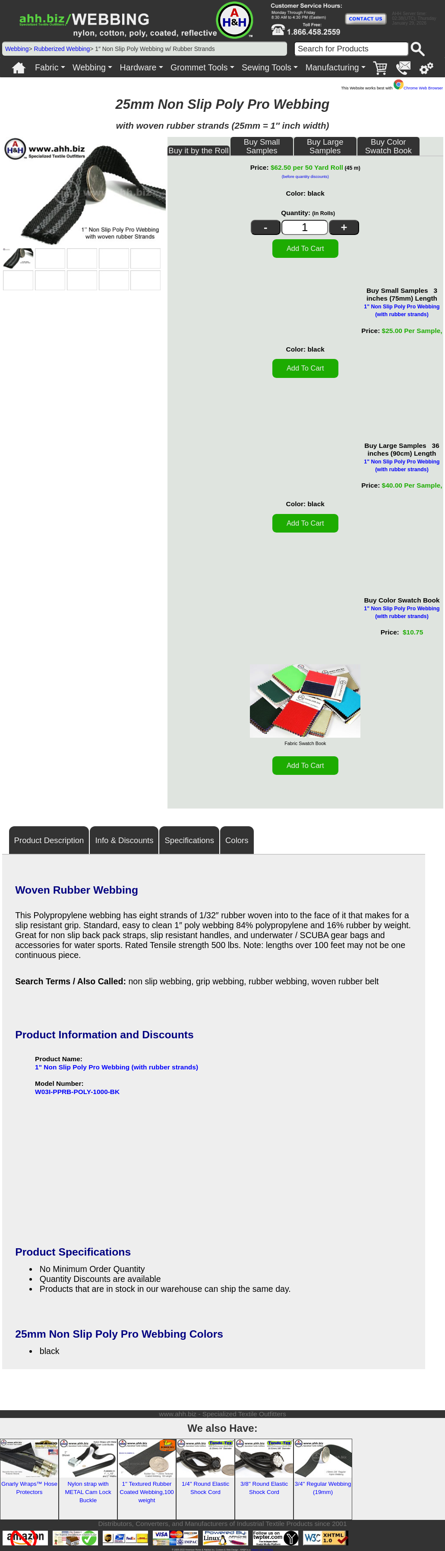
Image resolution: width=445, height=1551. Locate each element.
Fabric (46, 67)
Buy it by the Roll (198, 150)
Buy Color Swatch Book (388, 146)
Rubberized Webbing (62, 48)
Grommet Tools (198, 67)
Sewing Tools (266, 67)
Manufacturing (332, 67)
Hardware (138, 67)
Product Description (49, 840)
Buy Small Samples (262, 146)
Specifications (189, 840)
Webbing (17, 48)
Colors (237, 840)
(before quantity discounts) (305, 176)
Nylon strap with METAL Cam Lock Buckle (88, 1492)
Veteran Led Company (262, 1549)
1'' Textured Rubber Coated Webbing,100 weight (147, 1492)
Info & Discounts (124, 840)
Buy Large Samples (325, 146)
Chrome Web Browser (418, 88)
